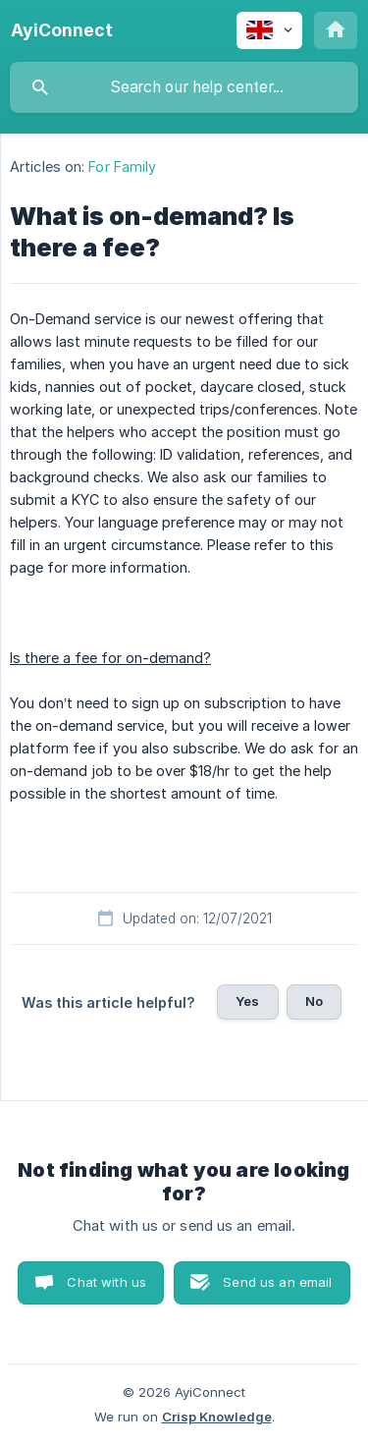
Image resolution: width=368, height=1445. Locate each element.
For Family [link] (122, 166)
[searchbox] (184, 87)
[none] (62, 30)
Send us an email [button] (277, 1282)
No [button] (314, 1001)
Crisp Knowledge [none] (217, 1416)
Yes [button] (247, 1001)
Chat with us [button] (106, 1282)
